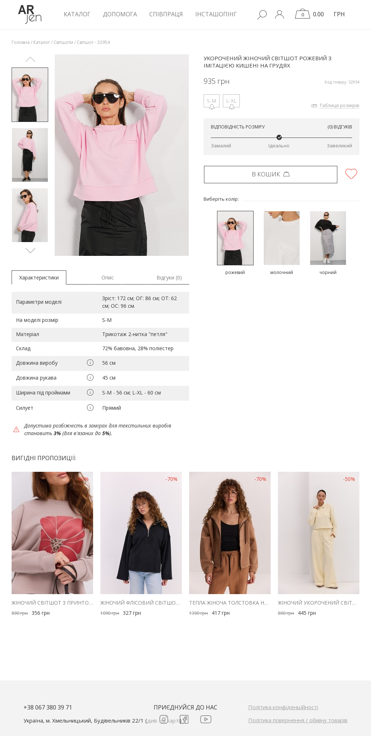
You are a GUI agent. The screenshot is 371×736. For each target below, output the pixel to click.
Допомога (120, 14)
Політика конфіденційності (283, 707)
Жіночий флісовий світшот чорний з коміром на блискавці (141, 602)
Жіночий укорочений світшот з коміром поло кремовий (318, 602)
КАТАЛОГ (77, 14)
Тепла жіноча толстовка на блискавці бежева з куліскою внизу (230, 602)
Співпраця (166, 14)
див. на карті (163, 720)
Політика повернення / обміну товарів (297, 720)
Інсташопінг (216, 14)
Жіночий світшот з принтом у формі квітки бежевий (52, 602)
